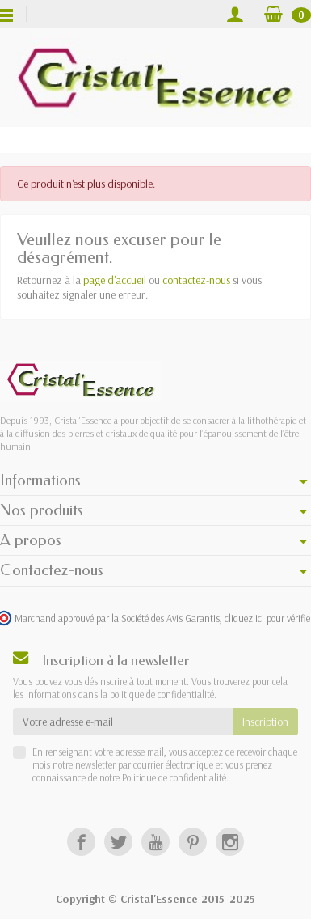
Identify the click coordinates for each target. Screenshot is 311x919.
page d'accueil (114, 280)
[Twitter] (118, 842)
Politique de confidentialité (173, 777)
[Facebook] (81, 842)
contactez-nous (196, 280)
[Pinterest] (193, 842)
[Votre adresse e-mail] (123, 721)
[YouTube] (155, 842)
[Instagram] (230, 842)
